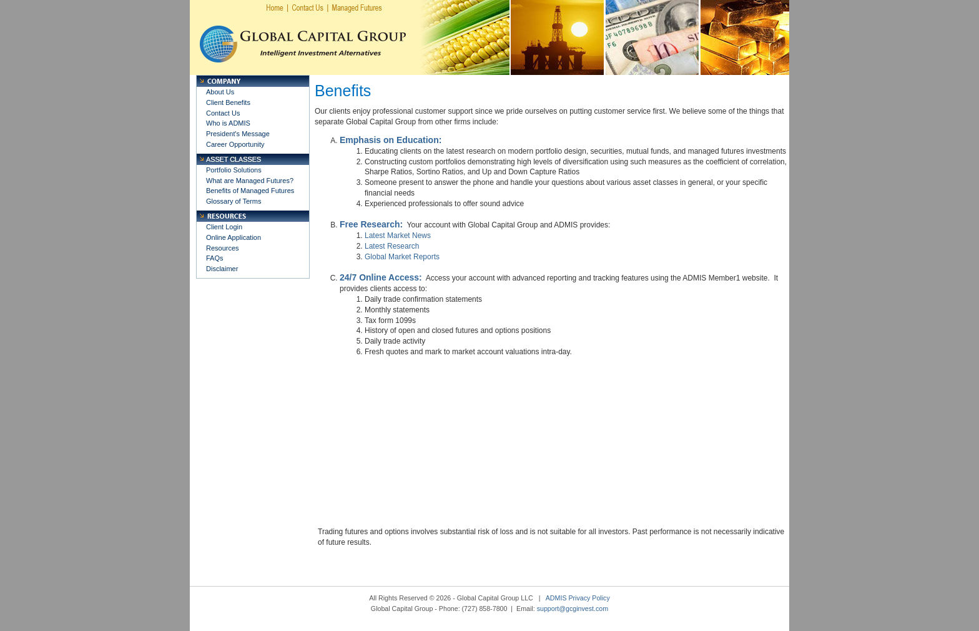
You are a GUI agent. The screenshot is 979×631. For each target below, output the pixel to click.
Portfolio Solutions (234, 170)
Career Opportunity (235, 144)
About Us (220, 92)
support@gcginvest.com (572, 608)
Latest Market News (398, 235)
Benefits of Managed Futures (250, 190)
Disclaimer (222, 268)
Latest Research (392, 246)
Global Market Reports (402, 256)
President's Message (238, 133)
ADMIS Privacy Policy (578, 598)
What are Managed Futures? (249, 180)
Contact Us (223, 113)
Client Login (224, 227)
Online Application (233, 237)
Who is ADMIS (228, 123)
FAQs (215, 258)
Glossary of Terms (233, 201)
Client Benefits (228, 102)
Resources (222, 248)
